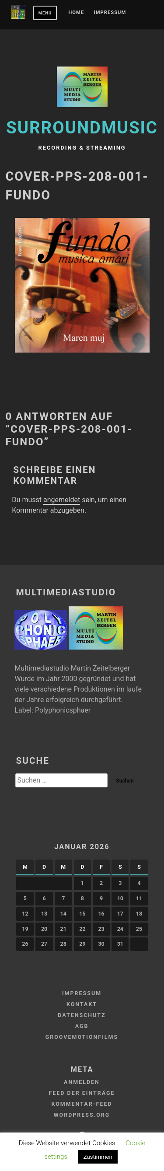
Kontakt (81, 1004)
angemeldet (61, 500)
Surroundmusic (82, 127)
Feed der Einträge (82, 1093)
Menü (45, 12)
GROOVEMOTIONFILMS (81, 1037)
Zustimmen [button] (98, 1157)
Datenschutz (81, 1015)
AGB (82, 1026)
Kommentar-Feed (81, 1104)
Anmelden (82, 1082)
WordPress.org (82, 1115)
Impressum (110, 12)
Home (76, 12)
